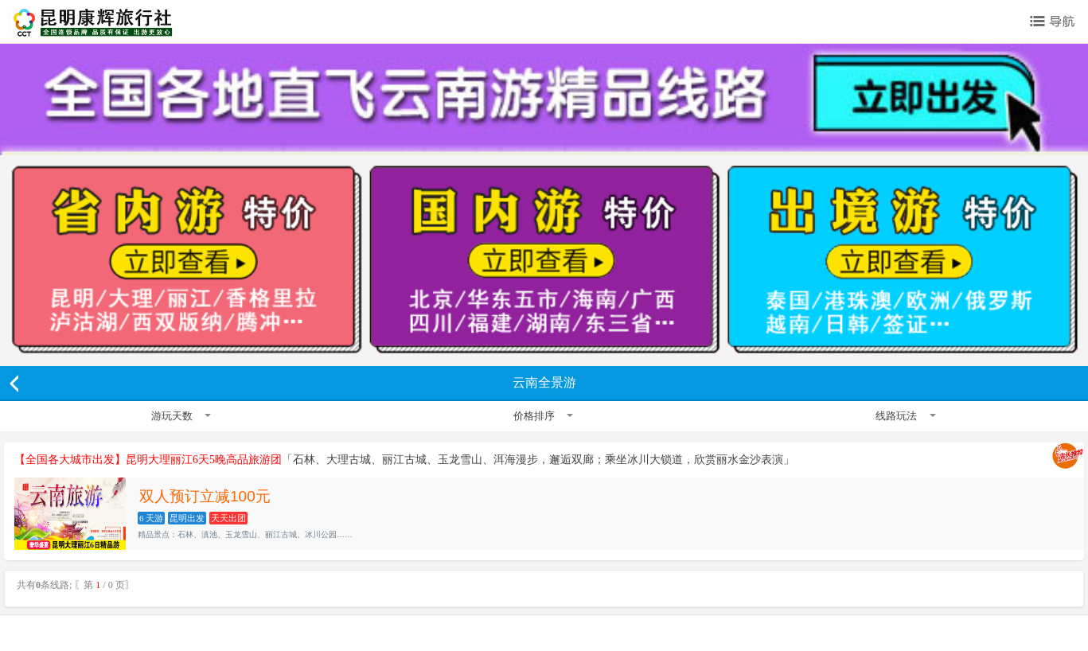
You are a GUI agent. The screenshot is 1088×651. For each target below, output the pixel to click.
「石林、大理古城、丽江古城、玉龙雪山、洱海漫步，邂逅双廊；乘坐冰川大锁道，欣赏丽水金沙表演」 (404, 460)
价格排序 (543, 416)
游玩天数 (181, 416)
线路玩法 (905, 416)
